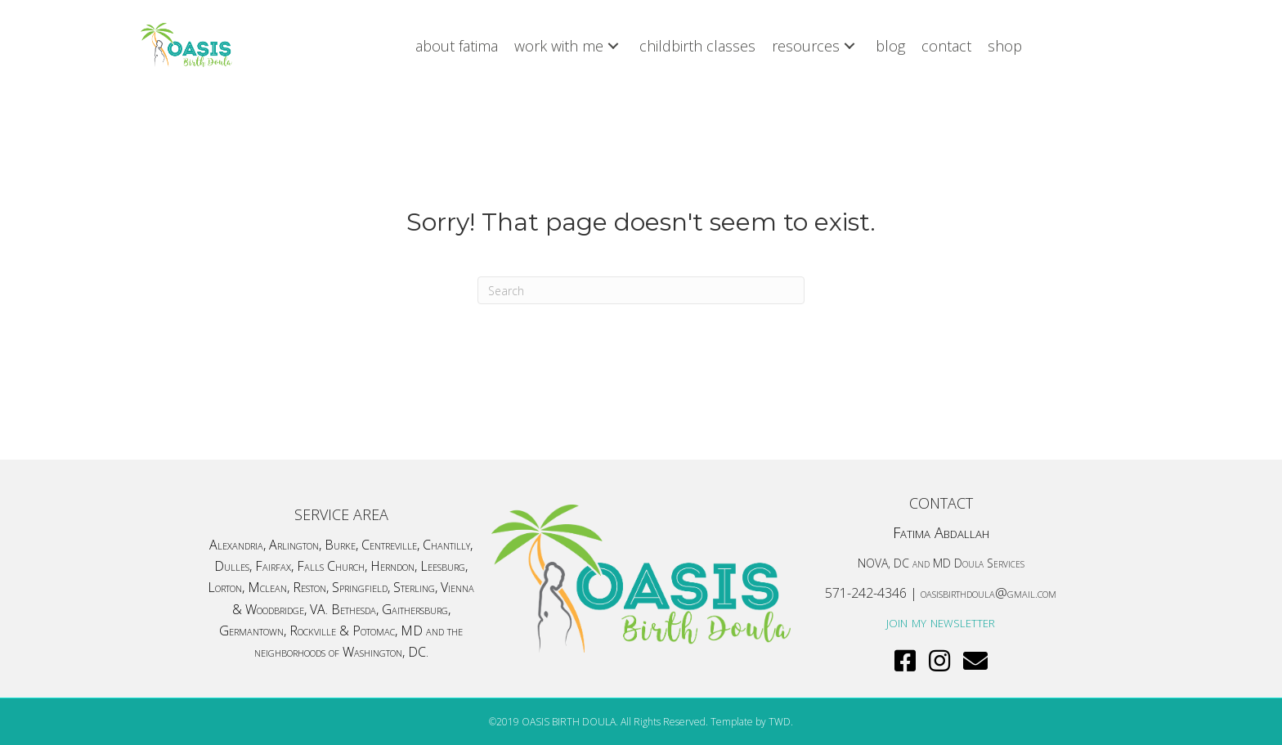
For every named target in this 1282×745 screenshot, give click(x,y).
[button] (613, 45)
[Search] (641, 290)
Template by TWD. (751, 722)
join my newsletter (940, 621)
